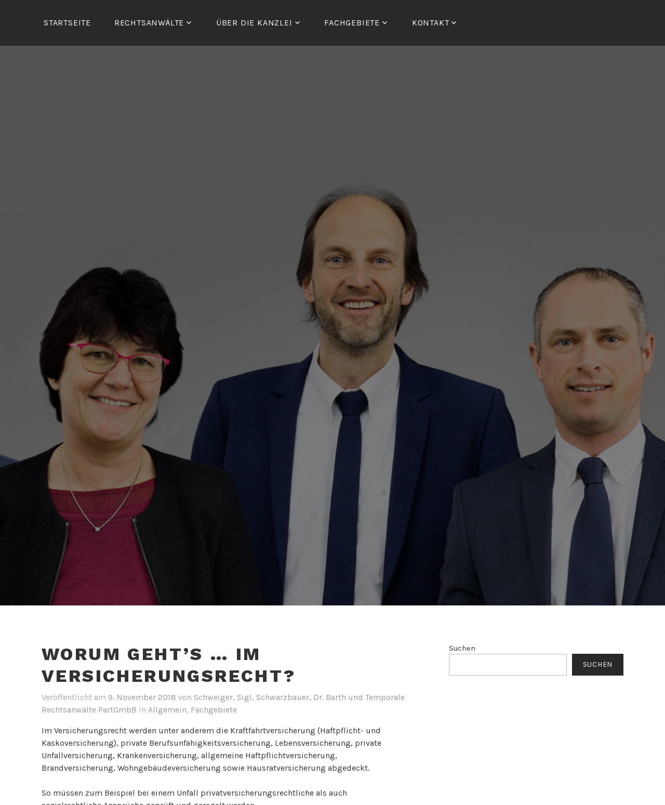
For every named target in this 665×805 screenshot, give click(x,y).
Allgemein (167, 710)
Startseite (67, 23)
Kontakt (430, 23)
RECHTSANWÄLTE (149, 23)
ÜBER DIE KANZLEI (254, 23)
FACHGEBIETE (352, 23)
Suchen (462, 648)
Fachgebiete (214, 710)
